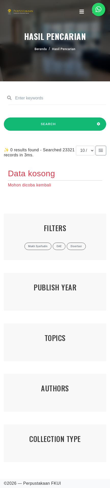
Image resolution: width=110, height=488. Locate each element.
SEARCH (48, 126)
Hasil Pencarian (64, 49)
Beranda (41, 49)
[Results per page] (85, 150)
